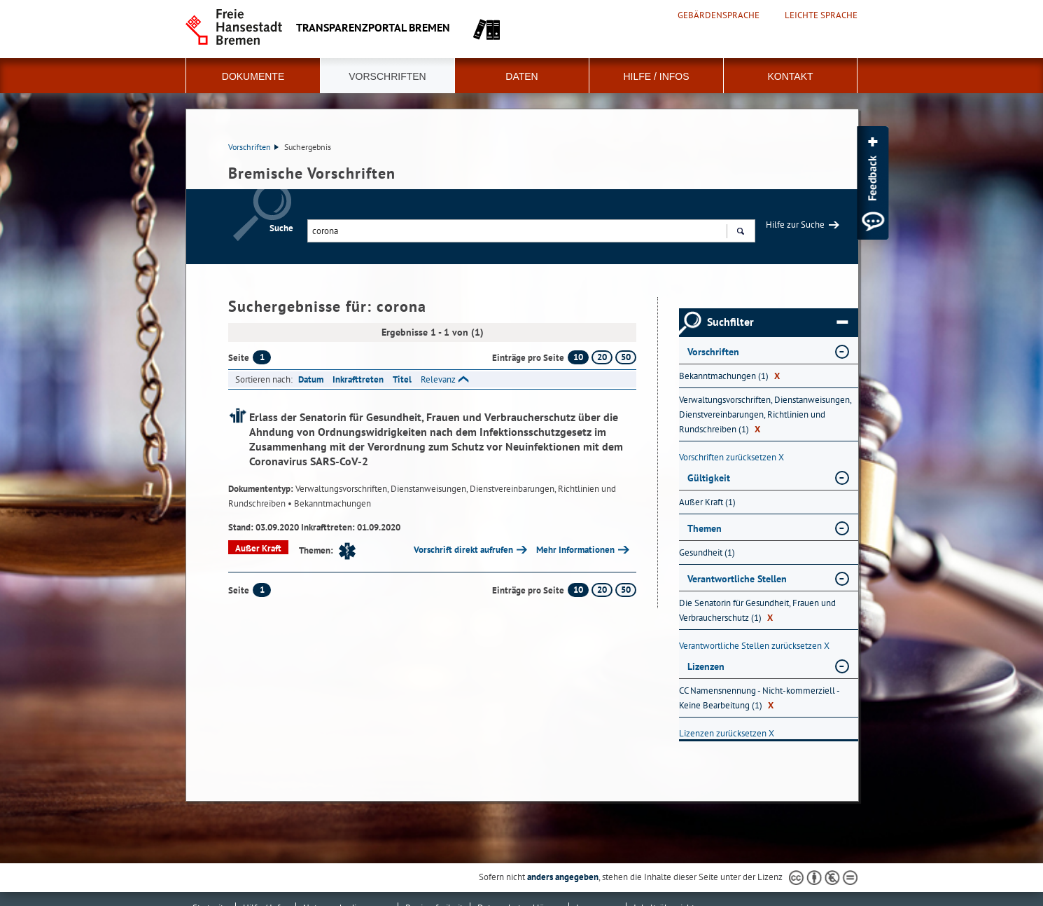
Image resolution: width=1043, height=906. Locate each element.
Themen (704, 528)
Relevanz (438, 379)
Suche (281, 228)
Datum (310, 379)
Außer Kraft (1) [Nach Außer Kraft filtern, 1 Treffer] (707, 502)
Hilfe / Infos (656, 76)
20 (602, 357)
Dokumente (253, 76)
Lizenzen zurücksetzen (726, 733)
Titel (402, 379)
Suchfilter (777, 322)
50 (626, 357)
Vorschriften (387, 76)
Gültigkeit (708, 478)
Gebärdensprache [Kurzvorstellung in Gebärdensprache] (719, 15)
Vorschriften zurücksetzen (731, 457)
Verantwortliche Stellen (737, 578)
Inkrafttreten (358, 379)
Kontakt (790, 76)
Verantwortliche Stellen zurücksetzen (754, 646)
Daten (521, 76)
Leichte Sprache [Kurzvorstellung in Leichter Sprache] (821, 15)
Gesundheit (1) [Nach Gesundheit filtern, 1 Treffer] (707, 552)
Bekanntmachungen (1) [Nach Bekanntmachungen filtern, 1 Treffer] (729, 376)
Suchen (740, 232)
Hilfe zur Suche (795, 225)
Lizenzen (705, 666)
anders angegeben (562, 877)
